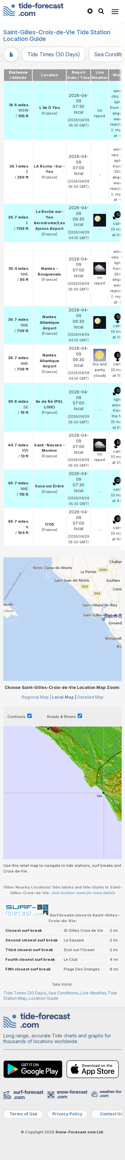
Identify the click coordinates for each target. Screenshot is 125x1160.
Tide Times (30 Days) (53, 54)
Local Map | (64, 697)
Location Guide (43, 998)
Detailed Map (90, 697)
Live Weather (93, 992)
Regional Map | (36, 697)
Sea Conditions (63, 992)
